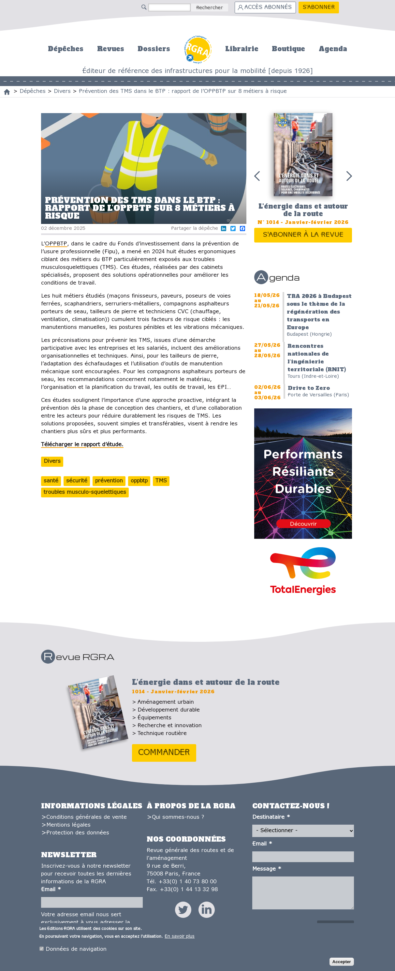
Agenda (333, 48)
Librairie (241, 48)
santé (51, 480)
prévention (109, 480)
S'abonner (319, 7)
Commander (164, 753)
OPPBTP (56, 244)
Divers (52, 461)
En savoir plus (180, 936)
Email (51, 889)
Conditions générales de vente (86, 817)
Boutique (288, 48)
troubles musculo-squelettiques (85, 492)
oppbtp (139, 480)
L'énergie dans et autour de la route (303, 210)
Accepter (341, 961)
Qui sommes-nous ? (178, 817)
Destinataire (271, 817)
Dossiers (154, 48)
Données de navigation (76, 949)
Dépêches (65, 48)
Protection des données (77, 833)
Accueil (197, 48)
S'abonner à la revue (303, 235)
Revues (110, 48)
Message (266, 869)
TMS (161, 480)
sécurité (76, 480)
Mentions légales (68, 825)
